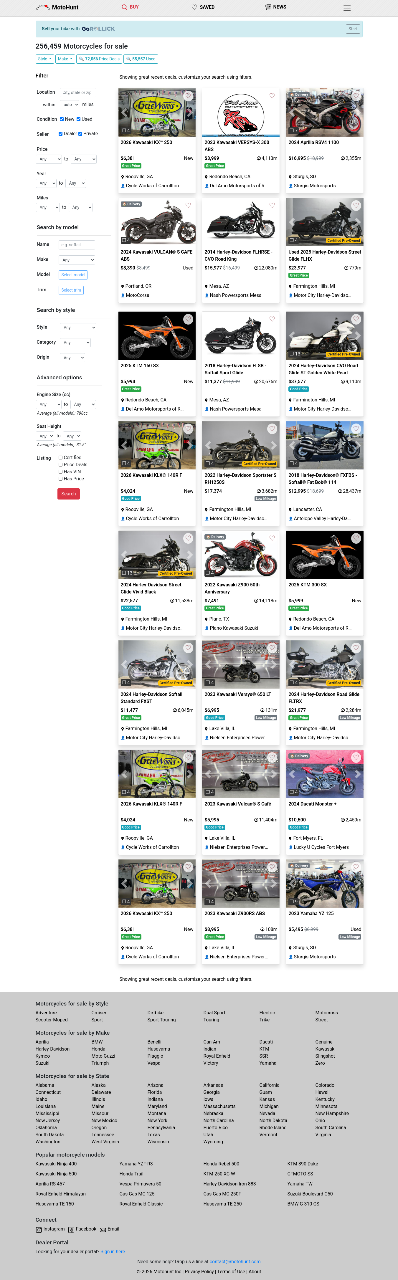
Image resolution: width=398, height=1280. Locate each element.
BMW (97, 1042)
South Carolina (331, 1127)
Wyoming (213, 1142)
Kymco (43, 1056)
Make (63, 59)
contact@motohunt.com (235, 1261)
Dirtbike (156, 1013)
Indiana (155, 1099)
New (69, 119)
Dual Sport (215, 1013)
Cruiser (99, 1013)
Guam (266, 1092)
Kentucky (325, 1099)
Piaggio (156, 1056)
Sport (97, 1020)
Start (353, 29)
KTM (265, 1049)
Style (43, 59)
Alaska (99, 1085)
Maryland (157, 1106)
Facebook (86, 1229)
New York (158, 1120)
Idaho (41, 1099)
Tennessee (103, 1134)
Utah (208, 1134)
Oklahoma (46, 1127)
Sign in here (112, 1251)
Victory (211, 1063)
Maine (98, 1106)
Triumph (100, 1063)
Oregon (99, 1127)
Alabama (45, 1085)
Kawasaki (326, 1049)
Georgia (212, 1092)
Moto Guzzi (103, 1056)
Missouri (101, 1113)
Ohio (320, 1120)
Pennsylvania (161, 1127)
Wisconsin (158, 1142)
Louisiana (46, 1106)
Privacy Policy (199, 1271)
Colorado (325, 1085)
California (270, 1085)
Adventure (46, 1013)
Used (87, 119)
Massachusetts (220, 1106)
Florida (155, 1092)
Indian (210, 1049)
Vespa (154, 1063)
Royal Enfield (217, 1056)
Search (68, 494)
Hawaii (323, 1092)
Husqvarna (159, 1049)
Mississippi (48, 1113)
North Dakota (274, 1120)
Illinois (98, 1099)
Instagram (54, 1229)
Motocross (327, 1013)
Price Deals (75, 464)
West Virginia (105, 1142)
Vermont (269, 1134)
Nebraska (214, 1113)
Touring (211, 1020)
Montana (157, 1113)
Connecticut (48, 1092)
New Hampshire (332, 1113)
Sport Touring (162, 1020)
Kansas (267, 1099)
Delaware (101, 1092)
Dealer (70, 133)
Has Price (74, 479)
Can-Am (212, 1042)
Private (90, 133)
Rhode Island (273, 1127)
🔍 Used (141, 59)
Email (113, 1229)
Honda (98, 1049)
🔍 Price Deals (99, 59)
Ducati (266, 1042)
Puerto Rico (216, 1127)
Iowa (209, 1099)
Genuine (324, 1042)
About (255, 1271)
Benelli (154, 1042)
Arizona (156, 1085)
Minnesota (327, 1106)
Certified (72, 457)
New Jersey (48, 1120)
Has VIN (72, 471)
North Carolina (219, 1120)
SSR (264, 1056)
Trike (265, 1020)
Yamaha (268, 1063)
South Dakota (50, 1134)
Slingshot (325, 1056)
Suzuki (42, 1063)
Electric (267, 1013)
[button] (124, 112)
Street (322, 1020)
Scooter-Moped (52, 1020)
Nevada (267, 1113)
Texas (154, 1134)
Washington (48, 1142)
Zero (320, 1063)
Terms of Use (231, 1271)
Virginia (323, 1134)
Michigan (269, 1106)
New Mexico (105, 1120)
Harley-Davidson (53, 1049)
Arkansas (213, 1085)
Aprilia (42, 1042)
